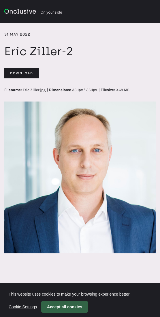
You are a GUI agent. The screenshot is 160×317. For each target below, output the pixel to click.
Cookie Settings (23, 307)
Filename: (13, 90)
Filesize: (108, 90)
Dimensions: (60, 90)
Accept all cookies (64, 307)
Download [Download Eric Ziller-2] (21, 73)
